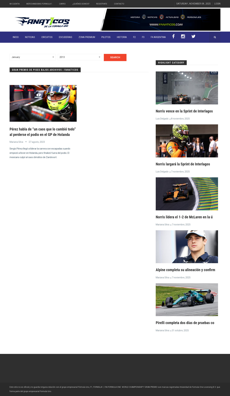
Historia (122, 37)
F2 (134, 37)
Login (217, 3)
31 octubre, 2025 (180, 330)
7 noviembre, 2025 (180, 171)
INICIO (16, 37)
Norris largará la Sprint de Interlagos (184, 164)
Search (115, 57)
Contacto (119, 4)
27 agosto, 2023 (37, 147)
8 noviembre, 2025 (180, 118)
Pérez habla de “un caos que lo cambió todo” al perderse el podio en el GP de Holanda (39, 134)
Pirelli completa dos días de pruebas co (186, 322)
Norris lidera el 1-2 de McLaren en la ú (185, 217)
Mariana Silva (16, 147)
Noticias (30, 37)
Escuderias (65, 37)
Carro (62, 4)
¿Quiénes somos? (81, 4)
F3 (143, 37)
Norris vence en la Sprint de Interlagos (185, 111)
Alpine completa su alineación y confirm (186, 270)
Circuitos (47, 37)
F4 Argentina (158, 37)
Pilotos (106, 37)
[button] (33, 57)
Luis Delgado (162, 118)
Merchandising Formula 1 (39, 4)
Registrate (101, 4)
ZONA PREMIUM (87, 37)
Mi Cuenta (14, 4)
